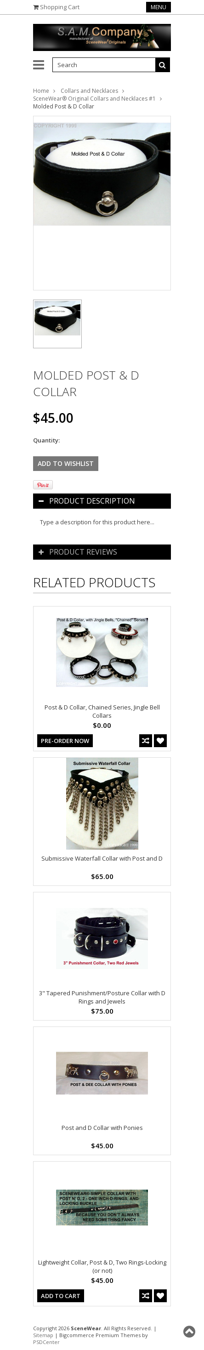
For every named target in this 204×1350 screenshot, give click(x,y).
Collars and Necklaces (89, 91)
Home (41, 91)
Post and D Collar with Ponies (102, 1127)
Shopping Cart (59, 7)
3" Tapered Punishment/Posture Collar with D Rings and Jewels (102, 997)
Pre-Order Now (65, 741)
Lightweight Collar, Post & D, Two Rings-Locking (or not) (102, 1266)
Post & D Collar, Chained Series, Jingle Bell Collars (102, 711)
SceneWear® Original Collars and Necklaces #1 (94, 98)
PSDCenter (46, 1342)
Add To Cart (60, 1296)
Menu (158, 7)
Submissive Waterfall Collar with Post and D (102, 858)
